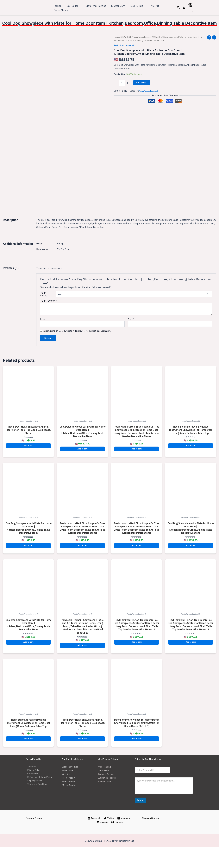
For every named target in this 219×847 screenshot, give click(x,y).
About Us (30, 765)
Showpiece (103, 769)
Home (116, 37)
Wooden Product (70, 765)
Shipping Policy (33, 780)
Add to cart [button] (28, 444)
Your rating (44, 293)
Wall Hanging (104, 765)
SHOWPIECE (127, 37)
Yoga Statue (68, 769)
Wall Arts (66, 773)
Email (131, 318)
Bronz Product (69, 780)
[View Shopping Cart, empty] (190, 7)
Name (43, 318)
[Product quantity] (122, 83)
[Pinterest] (117, 821)
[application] (78, 5)
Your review (48, 299)
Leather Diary (104, 780)
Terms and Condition (36, 784)
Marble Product (69, 784)
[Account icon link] (184, 7)
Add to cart (141, 82)
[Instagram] (124, 817)
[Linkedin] (102, 821)
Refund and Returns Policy (39, 776)
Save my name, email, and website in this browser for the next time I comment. (77, 330)
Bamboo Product (106, 773)
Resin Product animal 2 (145, 37)
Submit (140, 799)
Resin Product (69, 776)
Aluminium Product (107, 776)
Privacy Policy (33, 769)
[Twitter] (109, 817)
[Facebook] (93, 817)
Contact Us (31, 773)
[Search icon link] (178, 8)
